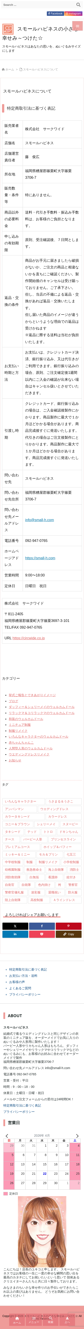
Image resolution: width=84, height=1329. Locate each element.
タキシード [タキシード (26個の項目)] (13, 831)
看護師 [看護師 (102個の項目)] (53, 877)
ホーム (9, 69)
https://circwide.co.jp (29, 638)
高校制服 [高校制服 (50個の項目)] (36, 900)
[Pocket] (42, 934)
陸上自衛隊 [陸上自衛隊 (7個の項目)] (13, 900)
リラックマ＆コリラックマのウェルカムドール (42, 713)
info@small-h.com (39, 520)
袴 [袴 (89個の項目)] (59, 885)
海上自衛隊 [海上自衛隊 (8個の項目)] (56, 869)
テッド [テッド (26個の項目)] (32, 831)
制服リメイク (18, 730)
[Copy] (69, 934)
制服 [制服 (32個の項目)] (29, 862)
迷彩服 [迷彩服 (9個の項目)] (36, 892)
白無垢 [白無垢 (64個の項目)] (34, 877)
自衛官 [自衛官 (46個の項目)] (9, 885)
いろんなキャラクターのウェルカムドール (38, 736)
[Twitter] (15, 926)
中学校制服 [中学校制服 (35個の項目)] (13, 862)
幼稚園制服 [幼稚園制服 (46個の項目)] (13, 869)
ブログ (13, 701)
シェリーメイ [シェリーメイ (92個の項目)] (46, 824)
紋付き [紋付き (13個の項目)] (71, 877)
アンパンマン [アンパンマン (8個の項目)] (14, 809)
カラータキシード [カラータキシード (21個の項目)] (17, 816)
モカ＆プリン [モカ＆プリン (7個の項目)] (48, 854)
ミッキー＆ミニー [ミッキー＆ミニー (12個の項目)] (17, 854)
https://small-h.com (40, 558)
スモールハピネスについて (40, 69)
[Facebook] (42, 926)
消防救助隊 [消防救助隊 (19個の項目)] (13, 877)
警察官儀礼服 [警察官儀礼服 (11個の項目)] (14, 892)
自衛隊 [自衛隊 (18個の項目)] (26, 885)
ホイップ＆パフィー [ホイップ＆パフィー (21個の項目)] (57, 847)
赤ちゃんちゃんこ (21, 742)
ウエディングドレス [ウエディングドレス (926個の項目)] (54, 809)
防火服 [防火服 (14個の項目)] (73, 892)
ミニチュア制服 (20, 724)
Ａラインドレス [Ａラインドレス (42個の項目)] (64, 900)
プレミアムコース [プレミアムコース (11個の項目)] (17, 847)
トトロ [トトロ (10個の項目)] (48, 831)
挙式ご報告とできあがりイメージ (32, 695)
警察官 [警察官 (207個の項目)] (73, 885)
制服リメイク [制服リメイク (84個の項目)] (48, 862)
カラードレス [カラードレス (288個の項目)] (57, 816)
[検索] (78, 4)
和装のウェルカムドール (26, 719)
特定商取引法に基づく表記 (22, 1105)
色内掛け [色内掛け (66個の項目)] (44, 885)
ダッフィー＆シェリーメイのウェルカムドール (42, 707)
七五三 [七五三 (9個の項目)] (71, 854)
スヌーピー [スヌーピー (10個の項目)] (70, 824)
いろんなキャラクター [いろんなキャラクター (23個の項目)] (20, 801)
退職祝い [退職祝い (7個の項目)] (54, 892)
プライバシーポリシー (19, 1111)
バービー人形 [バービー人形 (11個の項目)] (32, 839)
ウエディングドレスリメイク (29, 754)
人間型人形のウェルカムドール (31, 748)
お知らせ (15, 760)
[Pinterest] (69, 926)
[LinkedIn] (15, 934)
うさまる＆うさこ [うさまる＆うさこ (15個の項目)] (60, 801)
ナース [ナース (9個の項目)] (9, 839)
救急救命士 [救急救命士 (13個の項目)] (34, 869)
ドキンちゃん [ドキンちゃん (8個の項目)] (68, 831)
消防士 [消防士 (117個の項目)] (74, 869)
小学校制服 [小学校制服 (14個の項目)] (71, 862)
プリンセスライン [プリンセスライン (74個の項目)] (63, 839)
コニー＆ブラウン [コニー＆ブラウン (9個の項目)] (17, 824)
